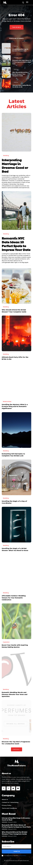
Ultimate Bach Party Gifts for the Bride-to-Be (21, 86)
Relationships (7, 401)
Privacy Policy (22, 855)
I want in (16, 851)
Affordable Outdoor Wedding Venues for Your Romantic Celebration (14, 598)
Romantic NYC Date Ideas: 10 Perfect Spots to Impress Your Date (21, 62)
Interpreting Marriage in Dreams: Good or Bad (20, 50)
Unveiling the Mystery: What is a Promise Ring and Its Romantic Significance (15, 406)
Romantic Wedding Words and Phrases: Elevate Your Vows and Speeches (14, 694)
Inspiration (6, 642)
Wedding (16, 46)
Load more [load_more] (16, 749)
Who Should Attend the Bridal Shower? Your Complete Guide (20, 74)
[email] (16, 846)
